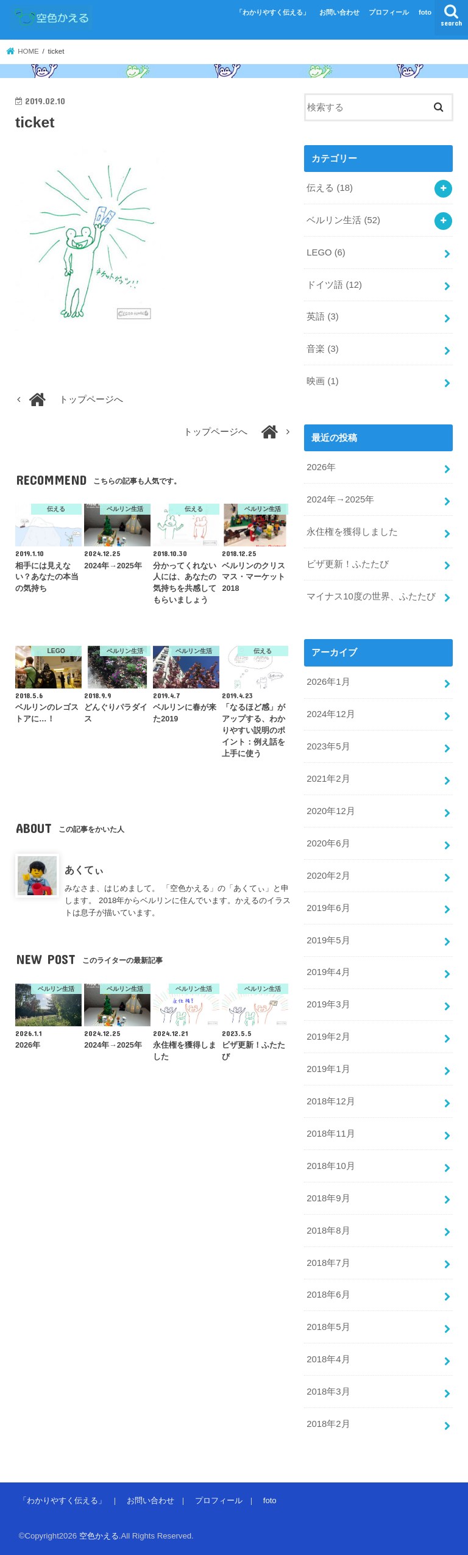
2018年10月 (331, 1166)
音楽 (322, 349)
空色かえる (99, 1535)
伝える (330, 188)
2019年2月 (328, 1037)
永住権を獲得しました (352, 532)
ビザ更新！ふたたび (348, 564)
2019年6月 (328, 908)
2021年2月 (328, 779)
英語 (322, 316)
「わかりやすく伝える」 (273, 12)
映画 (322, 381)
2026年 (321, 467)
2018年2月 (328, 1424)
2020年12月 (331, 811)
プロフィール (389, 12)
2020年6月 (328, 843)
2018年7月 (328, 1263)
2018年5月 (328, 1327)
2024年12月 (331, 714)
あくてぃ (84, 869)
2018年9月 (328, 1198)
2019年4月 (328, 972)
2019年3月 (328, 1004)
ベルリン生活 (343, 220)
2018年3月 (328, 1391)
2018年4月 (328, 1359)
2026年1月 (328, 682)
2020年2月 (328, 876)
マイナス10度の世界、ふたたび (371, 596)
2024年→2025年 (340, 499)
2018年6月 (328, 1294)
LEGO (326, 252)
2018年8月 (328, 1230)
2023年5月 (328, 746)
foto (425, 12)
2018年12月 (331, 1101)
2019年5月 (328, 940)
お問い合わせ (339, 12)
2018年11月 (331, 1134)
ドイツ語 (334, 285)
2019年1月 (328, 1069)
